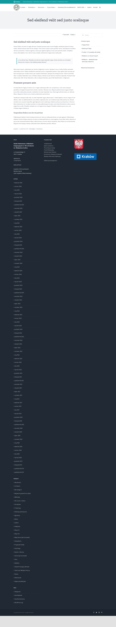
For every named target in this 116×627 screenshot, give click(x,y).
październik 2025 (19, 205)
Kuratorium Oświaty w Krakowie (53, 154)
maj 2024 (17, 267)
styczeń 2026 (18, 194)
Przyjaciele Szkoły (19, 545)
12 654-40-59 (17, 160)
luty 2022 (17, 366)
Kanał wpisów (18, 595)
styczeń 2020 (18, 457)
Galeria (16, 523)
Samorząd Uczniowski (20, 556)
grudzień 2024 (18, 241)
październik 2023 (19, 292)
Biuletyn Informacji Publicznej (52, 156)
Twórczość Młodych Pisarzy (22, 570)
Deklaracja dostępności (50, 160)
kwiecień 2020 (18, 446)
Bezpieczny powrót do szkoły (22, 493)
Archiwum (17, 486)
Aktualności (17, 482)
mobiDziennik (48, 143)
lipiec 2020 (17, 435)
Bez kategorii (32, 129)
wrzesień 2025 (18, 208)
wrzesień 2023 (18, 296)
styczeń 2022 (18, 369)
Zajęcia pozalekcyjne (20, 581)
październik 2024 (19, 248)
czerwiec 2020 (18, 439)
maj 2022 (17, 355)
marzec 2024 (18, 274)
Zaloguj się (17, 591)
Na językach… (18, 541)
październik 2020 (19, 424)
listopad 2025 (18, 201)
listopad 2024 (18, 245)
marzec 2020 (18, 450)
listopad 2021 (18, 377)
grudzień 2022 (18, 329)
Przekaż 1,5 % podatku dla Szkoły (91, 52)
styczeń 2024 (18, 281)
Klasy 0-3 (16, 530)
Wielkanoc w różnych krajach (90, 56)
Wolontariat (17, 578)
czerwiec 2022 (18, 351)
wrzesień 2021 (18, 384)
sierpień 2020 (18, 432)
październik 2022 (19, 336)
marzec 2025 (18, 230)
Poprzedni (66, 34)
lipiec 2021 (17, 391)
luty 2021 (17, 410)
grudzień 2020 (18, 417)
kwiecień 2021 (18, 402)
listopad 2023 (18, 289)
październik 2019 (19, 468)
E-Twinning (17, 508)
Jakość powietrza (48, 146)
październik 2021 (19, 380)
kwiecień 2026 (18, 183)
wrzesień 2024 (18, 252)
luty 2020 (17, 454)
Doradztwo (17, 504)
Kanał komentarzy (19, 599)
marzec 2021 (18, 406)
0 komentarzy (39, 129)
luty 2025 (17, 234)
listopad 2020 (18, 421)
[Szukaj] (83, 35)
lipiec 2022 (17, 347)
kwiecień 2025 (18, 226)
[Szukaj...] (91, 35)
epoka (16, 129)
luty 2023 (17, 322)
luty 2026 (17, 190)
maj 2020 (17, 443)
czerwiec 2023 (18, 307)
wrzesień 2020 (18, 428)
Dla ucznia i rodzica (19, 501)
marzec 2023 (18, 318)
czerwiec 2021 (18, 395)
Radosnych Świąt (86, 48)
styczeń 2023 (18, 325)
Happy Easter (85, 45)
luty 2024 (17, 278)
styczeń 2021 (18, 413)
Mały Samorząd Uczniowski (22, 537)
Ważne (16, 574)
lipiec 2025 (17, 216)
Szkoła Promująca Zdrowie (21, 567)
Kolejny (73, 34)
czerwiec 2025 (18, 219)
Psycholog (17, 548)
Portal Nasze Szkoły (49, 148)
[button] (100, 7)
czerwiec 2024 (18, 263)
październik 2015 (19, 472)
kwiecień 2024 (18, 270)
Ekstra (16, 519)
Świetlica (16, 563)
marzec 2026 (18, 186)
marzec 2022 (18, 362)
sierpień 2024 (18, 256)
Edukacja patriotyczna (20, 512)
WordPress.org (18, 602)
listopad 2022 (18, 333)
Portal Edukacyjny (49, 150)
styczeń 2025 (18, 238)
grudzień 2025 (18, 197)
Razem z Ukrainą (19, 552)
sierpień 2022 (18, 344)
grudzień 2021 (18, 373)
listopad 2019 (18, 465)
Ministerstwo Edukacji (50, 152)
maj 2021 (17, 399)
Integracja (17, 526)
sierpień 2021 (18, 388)
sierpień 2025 (18, 212)
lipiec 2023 (17, 303)
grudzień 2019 (18, 461)
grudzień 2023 (18, 285)
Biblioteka (17, 497)
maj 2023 (17, 311)
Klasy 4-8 (16, 534)
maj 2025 (17, 223)
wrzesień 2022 (18, 340)
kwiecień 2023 (18, 314)
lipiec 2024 (17, 260)
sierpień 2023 (18, 300)
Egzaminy (17, 515)
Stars (15, 559)
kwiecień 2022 (18, 358)
